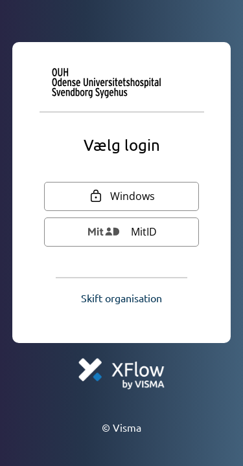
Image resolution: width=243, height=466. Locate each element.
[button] (121, 297)
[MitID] (122, 232)
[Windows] (122, 196)
